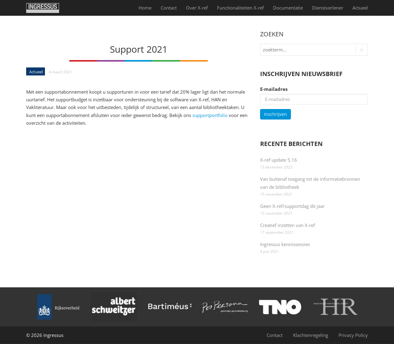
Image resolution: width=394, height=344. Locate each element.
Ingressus (53, 335)
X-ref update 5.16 (278, 160)
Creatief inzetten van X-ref (287, 225)
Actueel (360, 8)
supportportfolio (209, 115)
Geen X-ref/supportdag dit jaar (292, 206)
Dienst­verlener (327, 8)
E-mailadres (273, 89)
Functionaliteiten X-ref (240, 8)
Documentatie (288, 8)
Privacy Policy (353, 335)
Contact (169, 8)
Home (145, 8)
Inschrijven (275, 114)
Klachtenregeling (310, 335)
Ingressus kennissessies (285, 244)
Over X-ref (197, 8)
